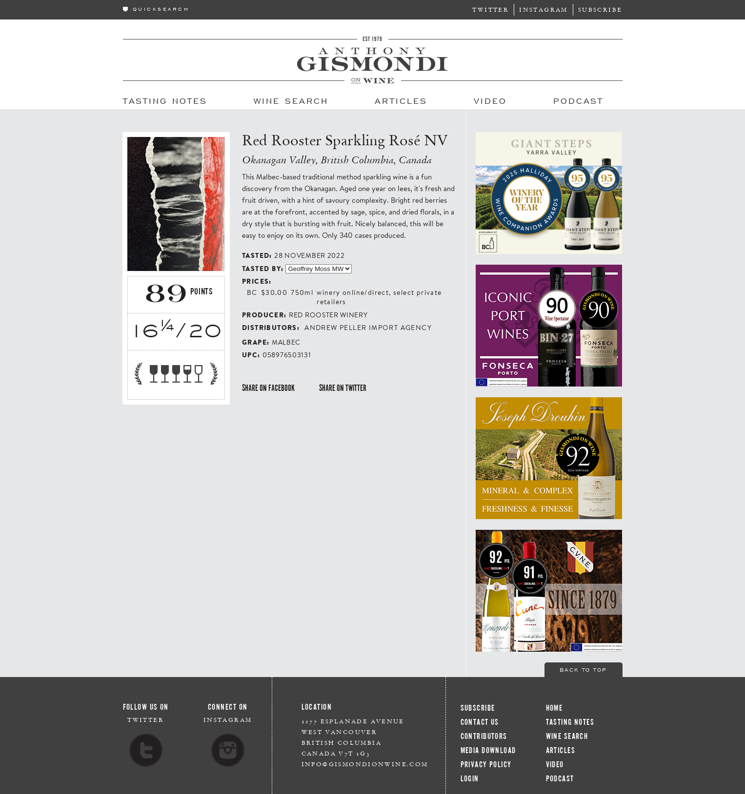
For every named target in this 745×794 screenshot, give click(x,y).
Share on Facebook (268, 388)
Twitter (490, 9)
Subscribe (600, 9)
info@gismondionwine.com (365, 764)
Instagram (543, 9)
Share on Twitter (342, 388)
